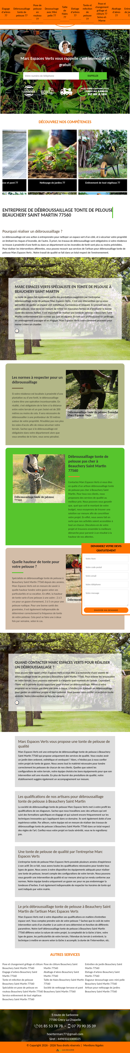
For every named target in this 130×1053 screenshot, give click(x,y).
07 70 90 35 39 (81, 1025)
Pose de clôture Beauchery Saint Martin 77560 (60, 966)
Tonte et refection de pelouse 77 (87, 12)
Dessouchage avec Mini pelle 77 (52, 12)
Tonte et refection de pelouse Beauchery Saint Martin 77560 (18, 981)
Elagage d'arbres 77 (6, 12)
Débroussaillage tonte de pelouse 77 (21, 12)
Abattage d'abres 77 (116, 12)
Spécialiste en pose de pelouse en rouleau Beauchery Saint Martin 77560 (22, 989)
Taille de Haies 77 (65, 12)
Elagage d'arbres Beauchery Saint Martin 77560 (19, 973)
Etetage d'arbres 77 (75, 12)
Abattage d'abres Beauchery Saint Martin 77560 (61, 973)
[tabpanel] (65, 306)
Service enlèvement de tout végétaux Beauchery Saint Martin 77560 (21, 997)
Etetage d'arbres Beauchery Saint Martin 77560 (102, 973)
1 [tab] (16, 330)
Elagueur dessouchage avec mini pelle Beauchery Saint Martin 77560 (105, 981)
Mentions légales (93, 1045)
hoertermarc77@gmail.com (65, 1034)
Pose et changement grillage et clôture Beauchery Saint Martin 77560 (22, 966)
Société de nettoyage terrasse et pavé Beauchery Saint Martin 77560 (63, 989)
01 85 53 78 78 (48, 1025)
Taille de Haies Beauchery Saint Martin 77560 (64, 981)
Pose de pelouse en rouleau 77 (37, 12)
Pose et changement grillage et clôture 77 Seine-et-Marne (101, 12)
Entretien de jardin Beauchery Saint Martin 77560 (103, 966)
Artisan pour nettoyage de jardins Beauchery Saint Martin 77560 (102, 989)
